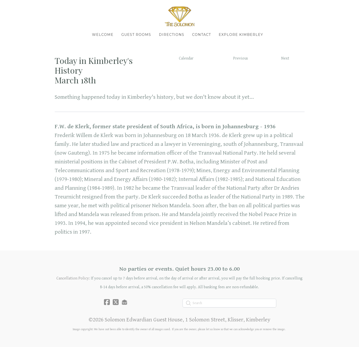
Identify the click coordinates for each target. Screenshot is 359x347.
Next (285, 58)
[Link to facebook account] (107, 302)
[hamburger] (33, 8)
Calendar (186, 58)
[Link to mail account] (124, 302)
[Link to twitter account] (116, 302)
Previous (240, 58)
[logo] (179, 16)
